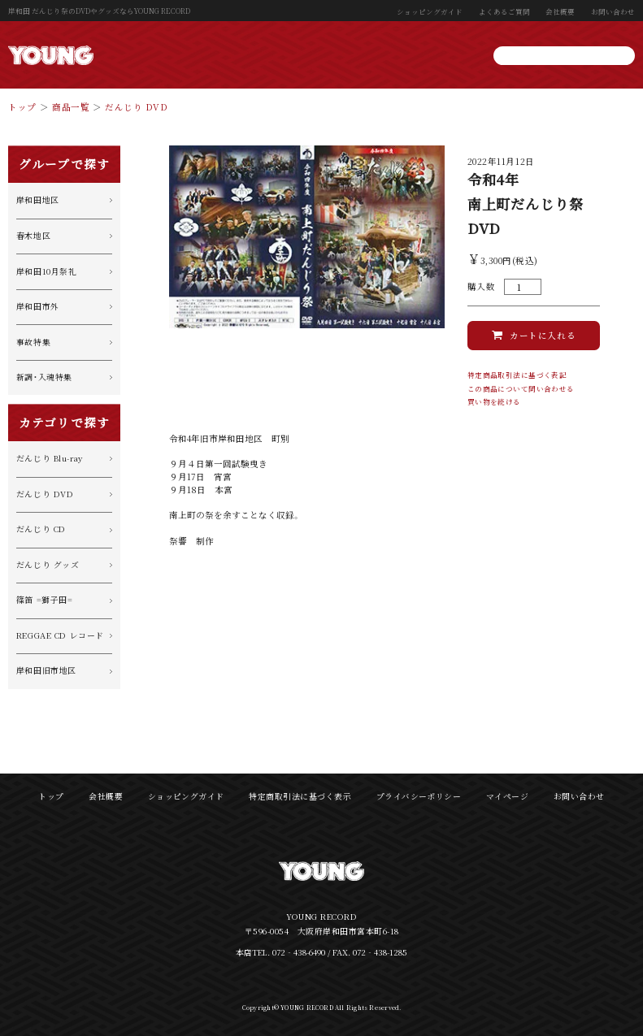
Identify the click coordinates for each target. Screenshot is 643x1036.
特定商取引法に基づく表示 (300, 796)
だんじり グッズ (48, 564)
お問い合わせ (613, 11)
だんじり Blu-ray (49, 458)
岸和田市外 (37, 306)
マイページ (507, 796)
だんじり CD (41, 529)
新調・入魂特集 (44, 377)
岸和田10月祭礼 (46, 271)
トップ (22, 107)
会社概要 (560, 11)
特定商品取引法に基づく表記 (517, 375)
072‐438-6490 (298, 952)
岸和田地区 (37, 200)
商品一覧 (70, 107)
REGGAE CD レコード (60, 635)
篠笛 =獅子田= (44, 599)
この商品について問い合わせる (521, 388)
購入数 (481, 287)
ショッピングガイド (430, 11)
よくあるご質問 (504, 11)
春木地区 (33, 235)
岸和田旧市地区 (46, 670)
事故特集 (33, 342)
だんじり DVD (136, 107)
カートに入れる (543, 335)
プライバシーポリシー (419, 796)
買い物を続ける (494, 401)
